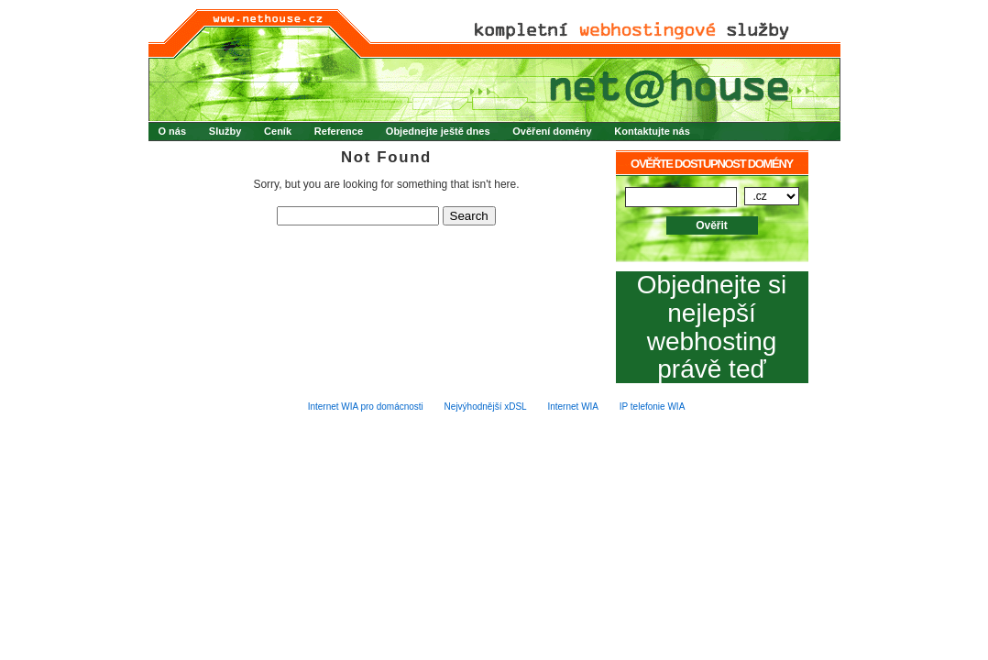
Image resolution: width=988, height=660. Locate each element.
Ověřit (712, 225)
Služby (225, 131)
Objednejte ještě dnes (438, 131)
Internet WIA (572, 407)
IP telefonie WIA (653, 407)
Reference (338, 131)
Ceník (277, 131)
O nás (173, 131)
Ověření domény (551, 131)
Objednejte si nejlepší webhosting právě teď (711, 327)
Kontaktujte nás (652, 131)
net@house (494, 65)
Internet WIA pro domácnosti (365, 407)
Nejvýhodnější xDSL (486, 407)
